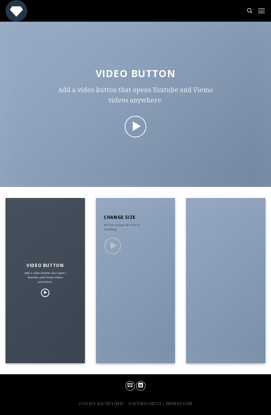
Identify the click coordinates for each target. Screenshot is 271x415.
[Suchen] (249, 11)
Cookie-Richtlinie (101, 403)
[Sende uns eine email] (130, 386)
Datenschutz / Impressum (160, 403)
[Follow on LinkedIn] (141, 386)
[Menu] (261, 10)
